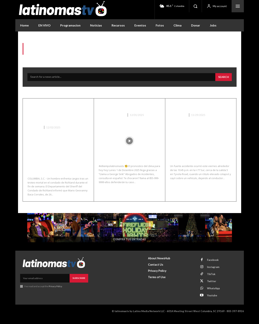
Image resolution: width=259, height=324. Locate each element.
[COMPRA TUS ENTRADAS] (129, 234)
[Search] (223, 77)
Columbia (34, 133)
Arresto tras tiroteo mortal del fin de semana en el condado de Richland (57, 115)
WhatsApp (213, 294)
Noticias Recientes (112, 115)
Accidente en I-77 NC (195, 106)
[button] (195, 6)
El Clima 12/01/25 (120, 106)
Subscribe (78, 284)
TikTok (211, 280)
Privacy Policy (55, 292)
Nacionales (178, 115)
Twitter (211, 287)
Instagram (213, 273)
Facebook (213, 266)
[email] (45, 284)
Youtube (212, 301)
